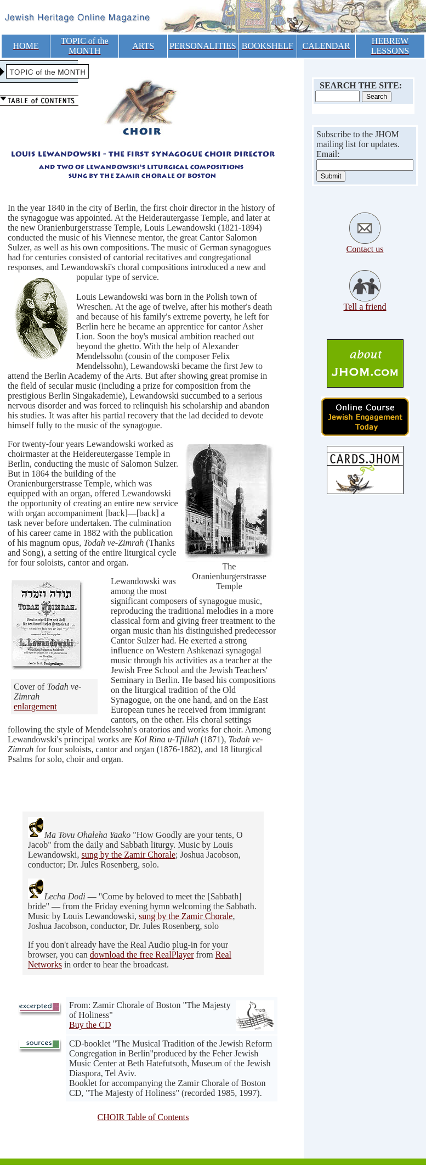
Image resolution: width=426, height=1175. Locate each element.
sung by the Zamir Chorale (128, 854)
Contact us (365, 249)
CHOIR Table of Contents (143, 1117)
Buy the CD (90, 1024)
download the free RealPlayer (142, 954)
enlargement (35, 706)
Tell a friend (365, 306)
